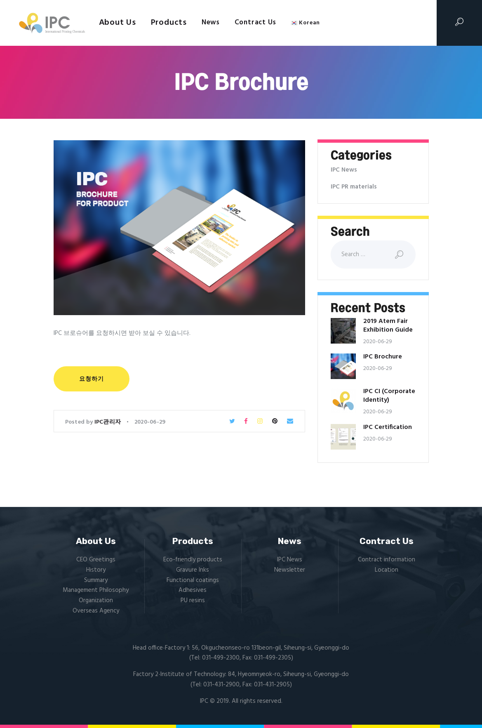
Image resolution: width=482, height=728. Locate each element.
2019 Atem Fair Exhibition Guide (388, 326)
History (96, 570)
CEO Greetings (95, 560)
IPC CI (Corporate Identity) (389, 396)
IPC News (344, 170)
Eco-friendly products (192, 560)
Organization (96, 600)
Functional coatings (193, 580)
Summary (96, 580)
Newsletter (289, 570)
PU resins (193, 600)
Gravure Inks (192, 570)
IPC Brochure (382, 357)
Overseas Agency (96, 611)
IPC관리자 (108, 422)
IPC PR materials (354, 187)
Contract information (386, 560)
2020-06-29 (150, 422)
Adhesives (193, 590)
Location (386, 570)
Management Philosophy (96, 590)
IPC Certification (387, 427)
